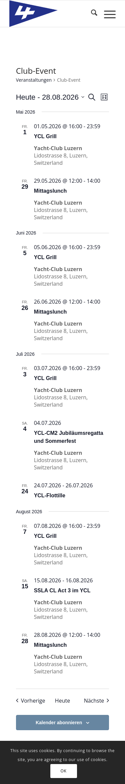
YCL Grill (45, 136)
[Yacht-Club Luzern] (51, 13)
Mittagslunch (50, 191)
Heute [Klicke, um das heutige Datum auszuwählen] (62, 700)
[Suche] (90, 13)
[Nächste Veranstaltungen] (96, 700)
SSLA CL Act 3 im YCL (62, 590)
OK (64, 771)
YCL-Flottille (49, 495)
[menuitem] (90, 13)
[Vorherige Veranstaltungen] (30, 700)
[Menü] (106, 13)
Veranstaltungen (34, 80)
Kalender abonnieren (59, 722)
